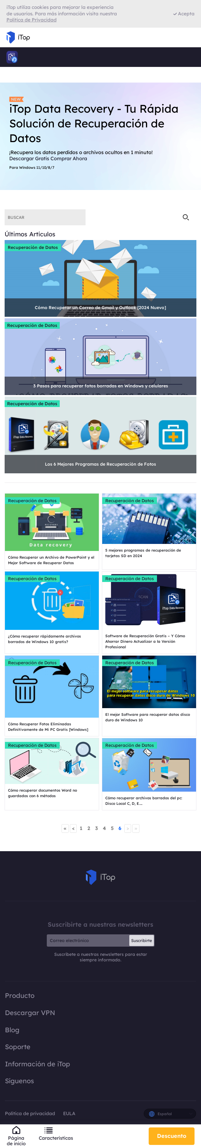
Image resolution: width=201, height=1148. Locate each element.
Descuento (171, 1135)
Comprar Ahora (68, 158)
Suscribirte (141, 940)
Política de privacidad (30, 1113)
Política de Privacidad (31, 20)
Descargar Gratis (29, 158)
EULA (69, 1113)
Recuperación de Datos (33, 247)
